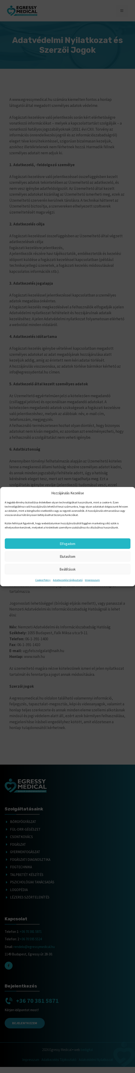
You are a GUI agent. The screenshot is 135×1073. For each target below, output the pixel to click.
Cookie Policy (43, 580)
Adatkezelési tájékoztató (68, 580)
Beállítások (67, 569)
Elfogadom (67, 543)
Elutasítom (67, 556)
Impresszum (92, 580)
